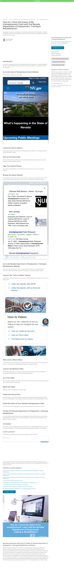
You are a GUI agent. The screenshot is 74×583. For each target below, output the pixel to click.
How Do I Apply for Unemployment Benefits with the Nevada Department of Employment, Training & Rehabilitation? (24, 478)
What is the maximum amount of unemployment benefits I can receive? (17, 486)
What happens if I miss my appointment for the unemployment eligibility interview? (20, 482)
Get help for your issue (9, 491)
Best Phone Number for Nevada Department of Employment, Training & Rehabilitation (61, 42)
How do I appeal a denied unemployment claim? (13, 480)
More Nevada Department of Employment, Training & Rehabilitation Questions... (19, 488)
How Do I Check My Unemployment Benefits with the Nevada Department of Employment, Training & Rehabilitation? (24, 474)
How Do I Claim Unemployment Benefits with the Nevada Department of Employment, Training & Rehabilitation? (23, 471)
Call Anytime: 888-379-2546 (56, 83)
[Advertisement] (25, 50)
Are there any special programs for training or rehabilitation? (15, 484)
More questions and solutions (57, 45)
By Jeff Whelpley (9, 39)
